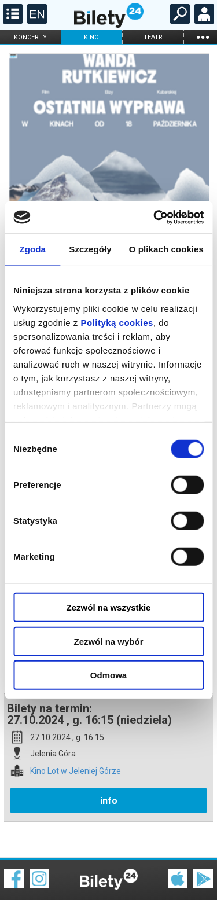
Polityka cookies (108, 876)
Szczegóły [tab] (90, 249)
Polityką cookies (116, 322)
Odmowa (108, 675)
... (202, 36)
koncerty (30, 37)
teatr (153, 37)
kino (91, 37)
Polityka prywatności (189, 876)
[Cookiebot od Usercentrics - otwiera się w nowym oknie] (154, 217)
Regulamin (23, 869)
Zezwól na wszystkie (109, 607)
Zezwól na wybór (108, 641)
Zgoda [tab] (32, 249)
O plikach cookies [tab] (166, 249)
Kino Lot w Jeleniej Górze (75, 730)
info (108, 760)
